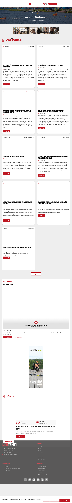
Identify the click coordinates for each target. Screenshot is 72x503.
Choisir (46, 500)
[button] (36, 2)
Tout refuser (55, 500)
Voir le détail (20, 437)
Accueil (29, 20)
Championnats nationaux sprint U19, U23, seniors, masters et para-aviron (35, 428)
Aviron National (30, 46)
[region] (36, 499)
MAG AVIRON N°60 (8, 285)
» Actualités (33, 20)
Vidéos (32, 137)
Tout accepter (65, 500)
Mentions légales (23, 501)
